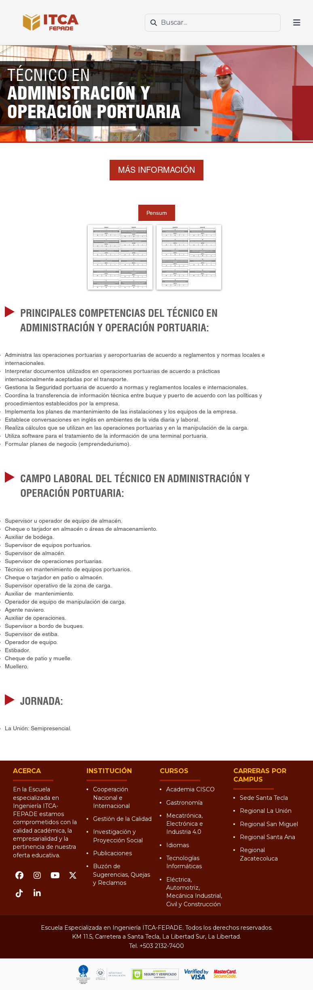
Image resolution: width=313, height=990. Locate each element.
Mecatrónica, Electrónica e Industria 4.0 (184, 824)
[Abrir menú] (296, 22)
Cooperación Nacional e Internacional (111, 798)
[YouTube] (55, 875)
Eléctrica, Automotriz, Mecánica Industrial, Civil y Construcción (194, 892)
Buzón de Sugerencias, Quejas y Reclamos (121, 874)
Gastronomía (184, 802)
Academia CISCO (190, 789)
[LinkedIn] (37, 893)
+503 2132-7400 (162, 946)
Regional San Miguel (269, 824)
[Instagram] (37, 875)
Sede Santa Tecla (264, 797)
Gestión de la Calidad (122, 819)
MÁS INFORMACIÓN (156, 170)
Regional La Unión (266, 810)
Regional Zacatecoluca (259, 854)
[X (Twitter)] (72, 875)
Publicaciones (112, 853)
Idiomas (177, 845)
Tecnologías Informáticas (184, 862)
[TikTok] (19, 893)
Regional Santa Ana (267, 837)
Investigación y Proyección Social (118, 836)
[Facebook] (19, 875)
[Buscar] (154, 22)
